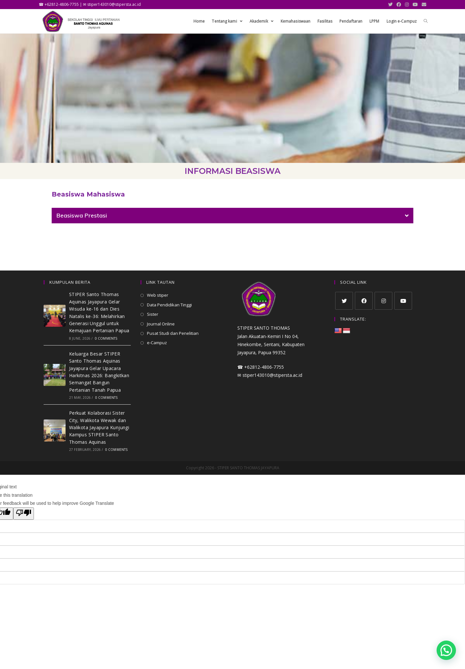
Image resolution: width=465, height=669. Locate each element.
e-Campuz (157, 342)
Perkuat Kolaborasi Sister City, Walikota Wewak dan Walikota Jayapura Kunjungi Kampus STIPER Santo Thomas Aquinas (99, 427)
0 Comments (106, 338)
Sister (152, 314)
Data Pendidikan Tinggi (169, 305)
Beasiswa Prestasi (82, 215)
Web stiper (157, 295)
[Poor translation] (23, 513)
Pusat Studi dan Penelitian (173, 333)
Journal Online (161, 324)
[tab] (232, 215)
